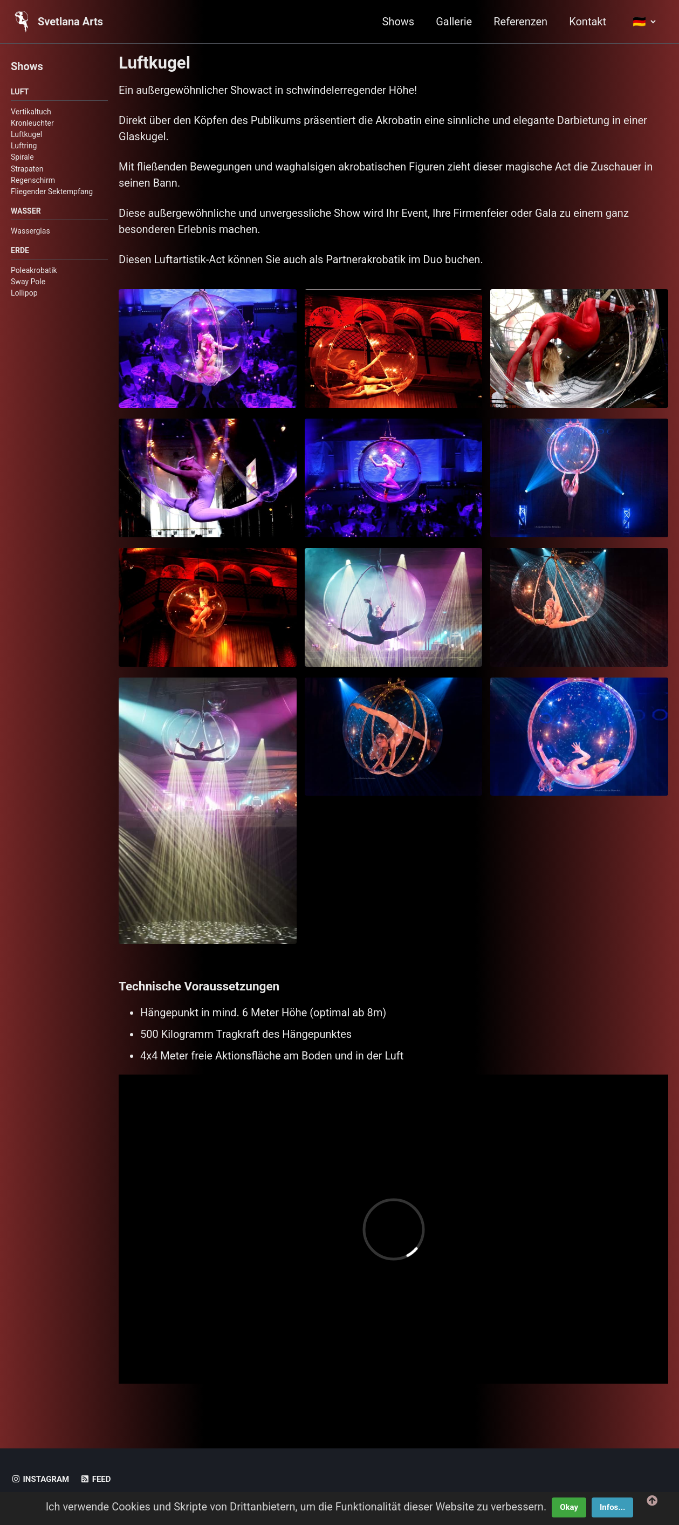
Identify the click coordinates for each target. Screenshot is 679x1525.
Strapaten (27, 169)
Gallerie (454, 21)
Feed (95, 1479)
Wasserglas (30, 231)
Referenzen (520, 21)
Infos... (612, 1507)
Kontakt (587, 21)
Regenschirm (33, 180)
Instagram (40, 1479)
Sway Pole (28, 281)
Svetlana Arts (70, 21)
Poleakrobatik (34, 270)
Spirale (22, 157)
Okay (569, 1507)
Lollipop (24, 293)
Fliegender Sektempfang (52, 191)
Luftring (24, 145)
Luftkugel (26, 134)
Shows (398, 21)
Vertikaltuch (31, 111)
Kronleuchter (32, 123)
